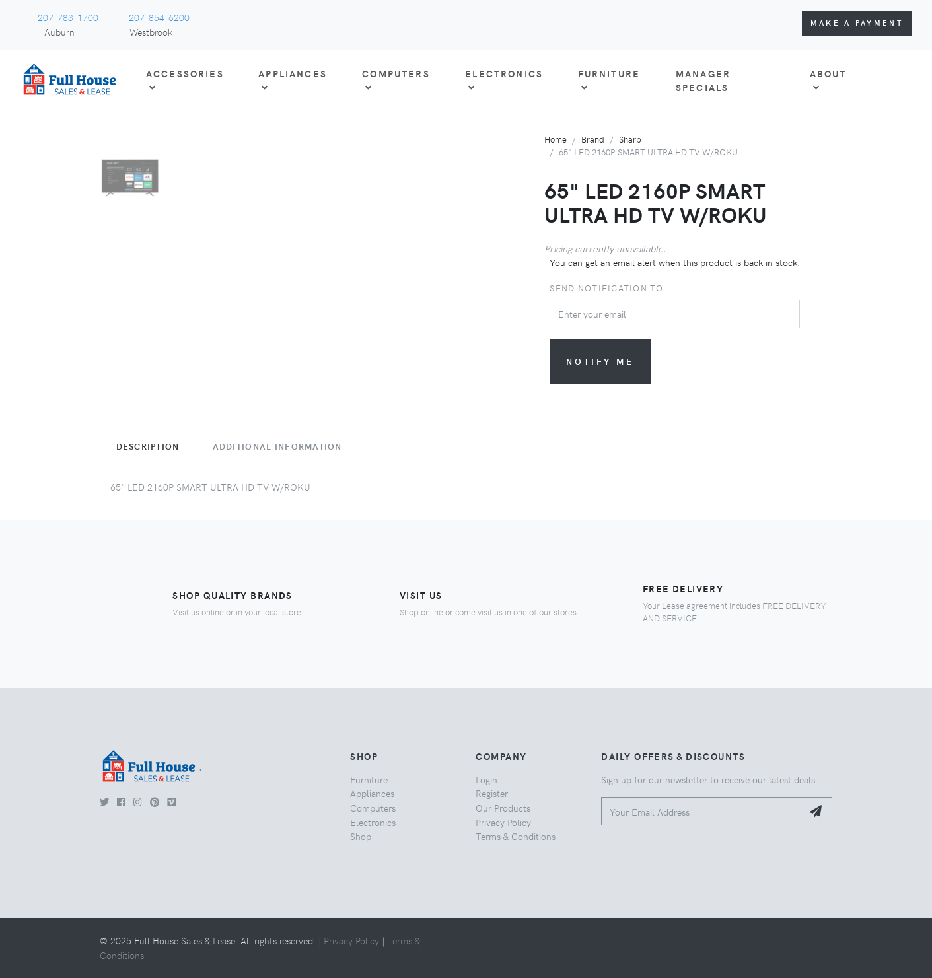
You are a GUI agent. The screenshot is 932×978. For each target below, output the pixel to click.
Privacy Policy (503, 822)
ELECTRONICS (504, 80)
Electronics (373, 822)
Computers (373, 807)
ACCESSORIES (185, 80)
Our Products (503, 807)
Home (555, 139)
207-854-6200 (159, 17)
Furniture (369, 779)
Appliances (372, 793)
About (828, 80)
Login (486, 779)
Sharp (630, 139)
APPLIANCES (292, 80)
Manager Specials (703, 80)
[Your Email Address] (702, 811)
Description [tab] (148, 446)
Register (492, 793)
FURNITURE (609, 80)
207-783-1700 (68, 17)
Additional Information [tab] (277, 446)
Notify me (599, 361)
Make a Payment (856, 23)
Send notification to (606, 287)
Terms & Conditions (516, 836)
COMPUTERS (395, 80)
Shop (360, 836)
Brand (592, 139)
